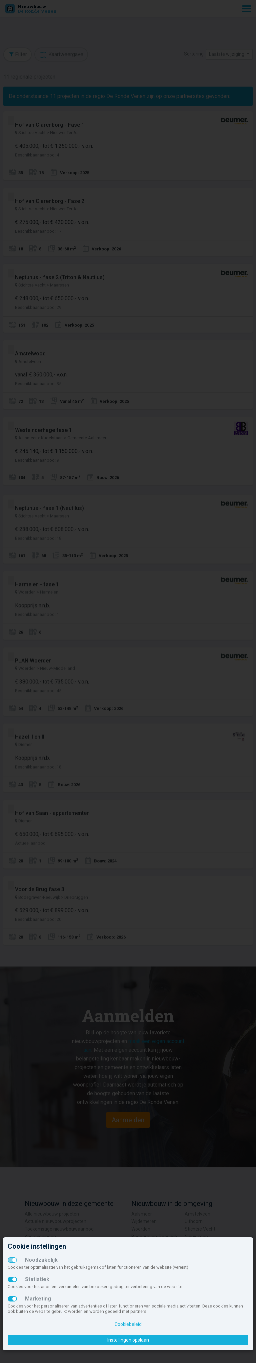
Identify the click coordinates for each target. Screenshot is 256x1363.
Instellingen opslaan (128, 1340)
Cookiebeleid (128, 1324)
